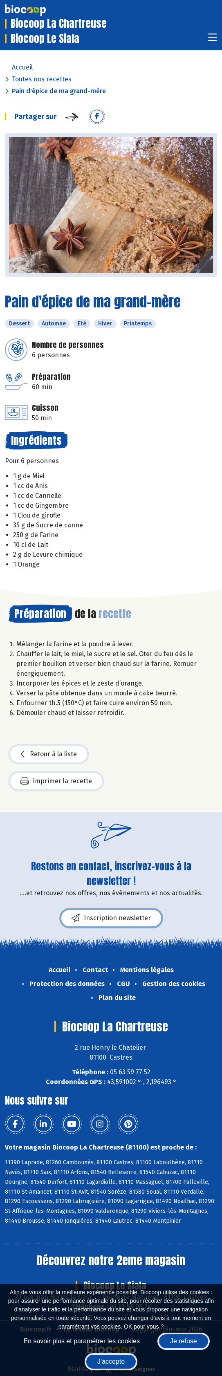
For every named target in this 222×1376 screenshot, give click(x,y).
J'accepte (111, 1361)
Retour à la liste (48, 754)
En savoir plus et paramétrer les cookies (81, 1341)
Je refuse (183, 1341)
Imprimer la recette (56, 781)
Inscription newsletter (111, 918)
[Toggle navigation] (212, 40)
